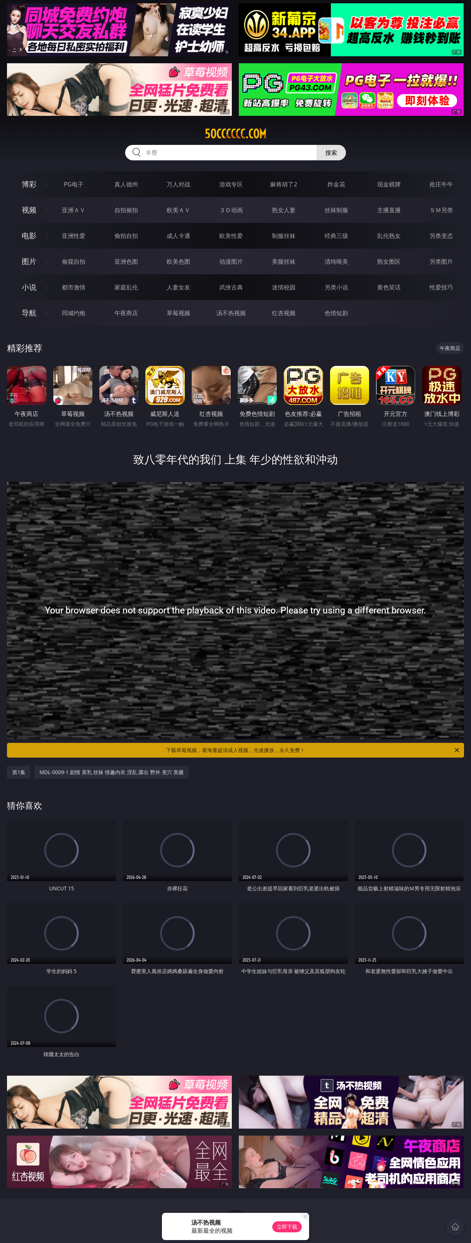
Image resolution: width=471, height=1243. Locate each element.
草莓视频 (178, 313)
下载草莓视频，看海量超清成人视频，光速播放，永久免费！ (313, 750)
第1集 (18, 772)
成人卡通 (178, 236)
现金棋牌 (389, 184)
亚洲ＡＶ (73, 210)
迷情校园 (283, 287)
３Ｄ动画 (231, 210)
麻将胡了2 (283, 184)
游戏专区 (231, 184)
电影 (29, 236)
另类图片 (441, 261)
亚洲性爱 (73, 236)
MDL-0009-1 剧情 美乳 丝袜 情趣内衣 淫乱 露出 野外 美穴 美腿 (111, 772)
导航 (29, 313)
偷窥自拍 (73, 261)
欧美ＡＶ (178, 210)
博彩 (29, 184)
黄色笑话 (389, 287)
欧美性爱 (231, 236)
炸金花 (336, 184)
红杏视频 (283, 313)
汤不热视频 (231, 313)
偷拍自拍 (126, 236)
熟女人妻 (283, 210)
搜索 (331, 153)
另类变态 (441, 236)
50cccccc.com (235, 134)
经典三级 (336, 236)
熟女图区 (389, 261)
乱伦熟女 (389, 236)
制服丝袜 (283, 236)
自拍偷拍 (126, 210)
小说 (29, 287)
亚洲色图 (126, 261)
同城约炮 (73, 313)
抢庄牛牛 (441, 184)
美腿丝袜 (283, 261)
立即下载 (287, 1226)
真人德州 (126, 184)
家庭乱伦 (126, 287)
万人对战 (178, 184)
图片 (29, 261)
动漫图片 (231, 261)
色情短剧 (336, 313)
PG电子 (73, 184)
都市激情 (73, 287)
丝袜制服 (336, 210)
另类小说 (336, 287)
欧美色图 (178, 261)
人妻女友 (178, 287)
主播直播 (389, 210)
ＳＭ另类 (441, 210)
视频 (29, 210)
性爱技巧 (441, 287)
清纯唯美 (336, 261)
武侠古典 (231, 287)
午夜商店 (126, 313)
